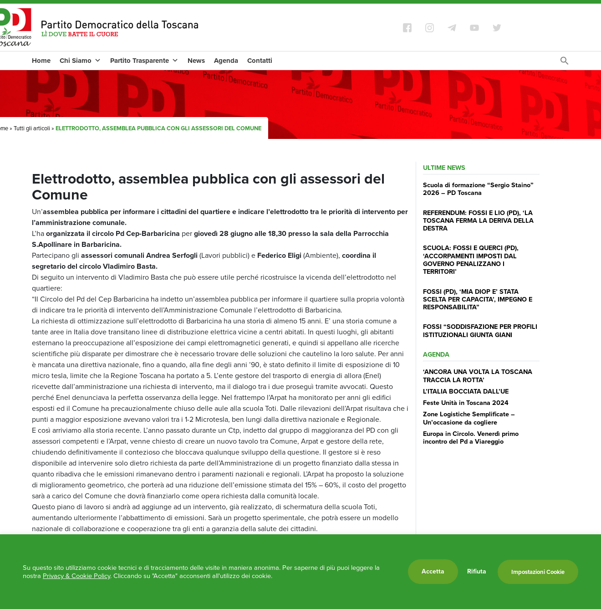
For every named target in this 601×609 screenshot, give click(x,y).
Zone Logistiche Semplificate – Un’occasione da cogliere (469, 418)
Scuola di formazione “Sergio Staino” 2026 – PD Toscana (478, 189)
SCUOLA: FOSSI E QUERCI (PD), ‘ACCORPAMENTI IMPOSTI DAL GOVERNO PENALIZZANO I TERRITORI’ (471, 259)
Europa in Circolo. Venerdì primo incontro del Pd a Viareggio (471, 437)
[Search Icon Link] (564, 63)
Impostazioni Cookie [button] (538, 572)
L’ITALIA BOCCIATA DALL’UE (466, 391)
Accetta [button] (433, 571)
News (196, 61)
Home (41, 61)
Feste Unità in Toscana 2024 (466, 403)
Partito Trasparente (144, 61)
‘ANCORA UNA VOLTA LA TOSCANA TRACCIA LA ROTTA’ (477, 375)
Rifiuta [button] (476, 572)
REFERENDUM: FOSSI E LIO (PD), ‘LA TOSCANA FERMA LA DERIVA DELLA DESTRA (478, 221)
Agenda (226, 61)
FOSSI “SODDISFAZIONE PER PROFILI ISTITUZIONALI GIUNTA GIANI (480, 330)
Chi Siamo (80, 61)
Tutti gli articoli (32, 128)
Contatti (259, 61)
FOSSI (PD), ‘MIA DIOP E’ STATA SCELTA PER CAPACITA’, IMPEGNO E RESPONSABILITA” (477, 299)
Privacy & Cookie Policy (76, 576)
